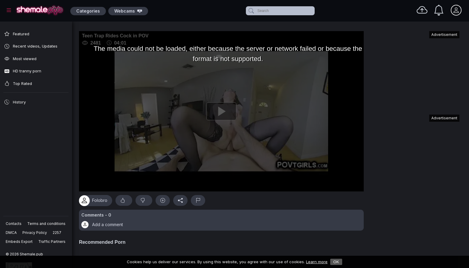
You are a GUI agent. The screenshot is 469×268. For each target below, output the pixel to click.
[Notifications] (438, 10)
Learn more (317, 261)
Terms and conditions (47, 223)
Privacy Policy (35, 232)
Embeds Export (19, 241)
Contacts (14, 223)
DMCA (11, 232)
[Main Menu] (9, 10)
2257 (57, 232)
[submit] (251, 10)
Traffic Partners (52, 241)
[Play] (223, 110)
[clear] (313, 10)
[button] (223, 218)
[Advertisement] (414, 70)
